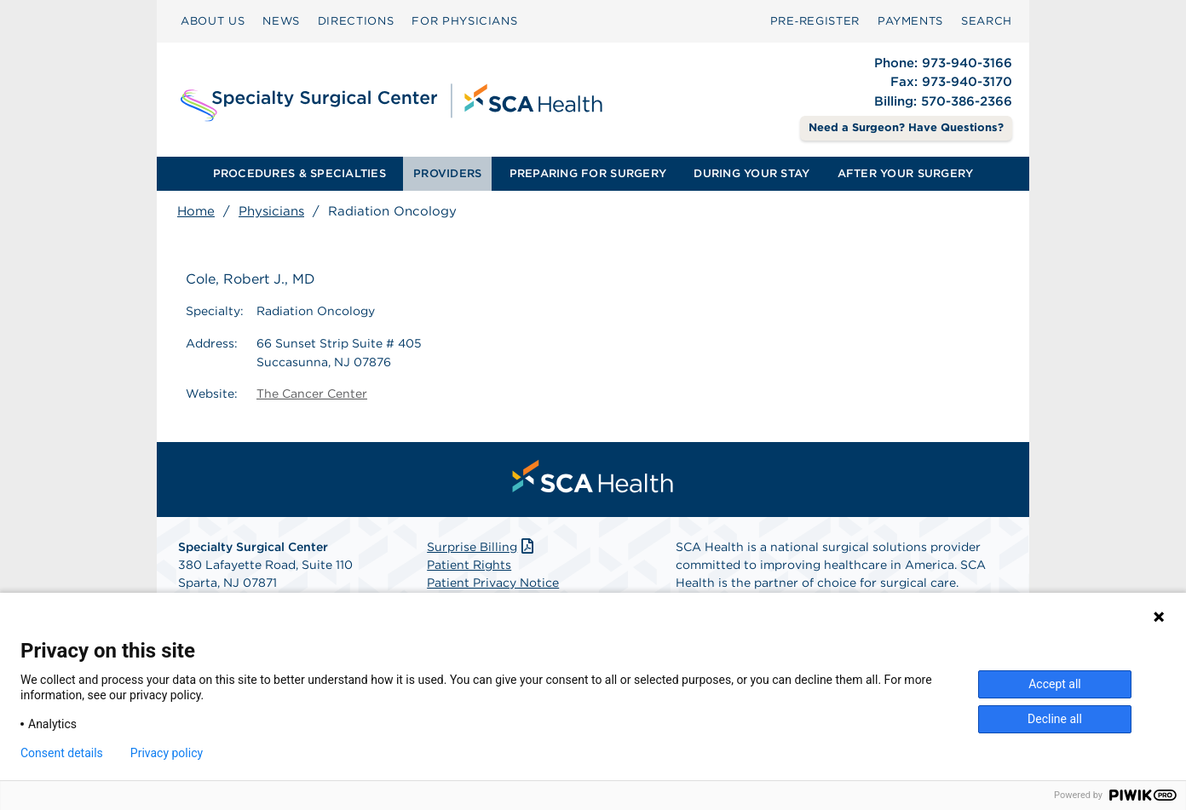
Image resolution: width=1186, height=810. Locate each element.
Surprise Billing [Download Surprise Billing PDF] (482, 547)
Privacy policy (166, 753)
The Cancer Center (311, 393)
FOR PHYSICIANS (464, 20)
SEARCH (986, 20)
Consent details (61, 753)
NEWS (281, 20)
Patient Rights (469, 565)
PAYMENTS (910, 20)
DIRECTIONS (356, 20)
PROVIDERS (447, 173)
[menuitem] (212, 21)
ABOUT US (213, 20)
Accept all (1054, 684)
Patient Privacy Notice (493, 582)
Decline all (1055, 719)
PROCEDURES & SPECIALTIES (299, 173)
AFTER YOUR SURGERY (906, 173)
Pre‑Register (815, 20)
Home (196, 211)
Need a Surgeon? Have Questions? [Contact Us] (906, 127)
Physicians (271, 211)
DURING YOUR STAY (751, 173)
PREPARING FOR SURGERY (588, 173)
